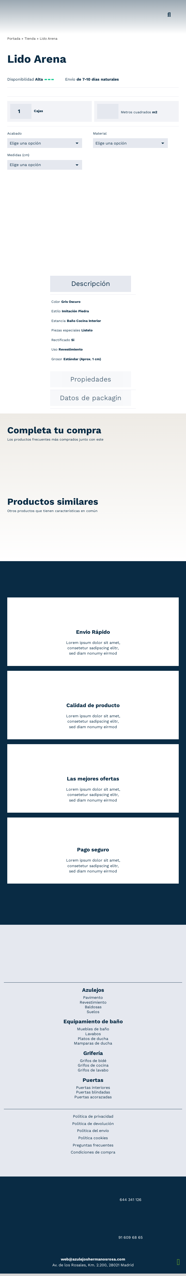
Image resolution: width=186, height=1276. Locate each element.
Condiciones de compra (93, 1152)
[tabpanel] (93, 333)
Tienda (30, 38)
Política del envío (93, 1130)
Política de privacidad (93, 1116)
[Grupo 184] (15, 6)
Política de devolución (93, 1123)
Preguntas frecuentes (93, 1145)
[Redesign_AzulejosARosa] (93, 941)
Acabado (14, 133)
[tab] (90, 284)
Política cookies (93, 1138)
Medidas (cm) (18, 155)
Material (100, 133)
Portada (13, 38)
